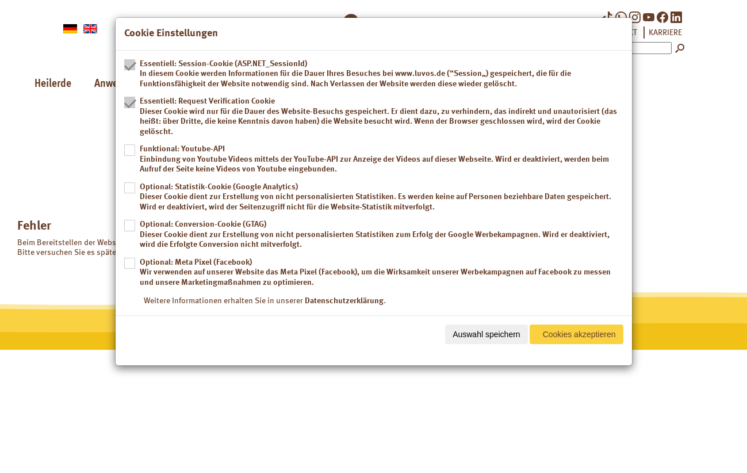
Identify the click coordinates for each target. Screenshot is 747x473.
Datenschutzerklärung (344, 301)
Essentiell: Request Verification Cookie (381, 117)
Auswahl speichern (486, 334)
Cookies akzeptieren (579, 334)
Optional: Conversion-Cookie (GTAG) (381, 235)
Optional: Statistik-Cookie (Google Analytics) (381, 198)
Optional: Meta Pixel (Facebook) (381, 273)
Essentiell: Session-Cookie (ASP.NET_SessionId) (381, 75)
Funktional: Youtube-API (381, 160)
